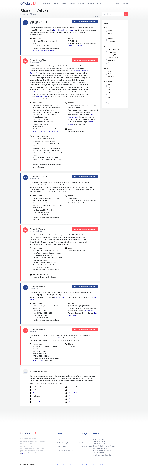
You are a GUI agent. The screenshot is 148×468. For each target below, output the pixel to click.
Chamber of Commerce (86, 3)
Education (72, 3)
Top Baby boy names (100, 448)
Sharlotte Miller (71, 396)
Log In (117, 3)
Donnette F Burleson (75, 46)
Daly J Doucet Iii (58, 30)
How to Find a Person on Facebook (104, 446)
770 (109, 100)
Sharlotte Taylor (71, 399)
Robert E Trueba (41, 96)
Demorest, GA (112, 55)
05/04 (99, 444)
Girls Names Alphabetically (102, 450)
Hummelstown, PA (113, 57)
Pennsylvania (111, 41)
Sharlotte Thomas (36, 402)
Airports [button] (99, 3)
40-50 (109, 71)
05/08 (94, 441)
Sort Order (95, 16)
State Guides (47, 3)
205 (109, 85)
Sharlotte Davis (71, 393)
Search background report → (85, 22)
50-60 (109, 74)
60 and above (112, 76)
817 (109, 103)
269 (109, 90)
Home (59, 439)
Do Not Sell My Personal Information (69, 443)
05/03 (103, 444)
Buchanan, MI (112, 52)
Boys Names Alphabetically (102, 455)
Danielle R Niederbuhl (81, 70)
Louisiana (110, 36)
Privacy (84, 443)
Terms (84, 439)
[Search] (113, 14)
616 (109, 95)
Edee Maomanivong (36, 92)
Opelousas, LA (112, 63)
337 (109, 92)
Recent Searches (98, 439)
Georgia (110, 33)
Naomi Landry (69, 30)
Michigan (110, 39)
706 (109, 98)
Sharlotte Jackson (36, 399)
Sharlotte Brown (36, 393)
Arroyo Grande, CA (113, 49)
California (110, 31)
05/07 (99, 441)
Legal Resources (60, 3)
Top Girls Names (98, 453)
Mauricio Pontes (35, 73)
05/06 (103, 441)
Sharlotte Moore (71, 402)
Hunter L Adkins (57, 338)
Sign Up (125, 3)
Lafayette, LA (111, 60)
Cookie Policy (87, 447)
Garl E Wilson (59, 297)
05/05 (94, 444)
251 (109, 87)
